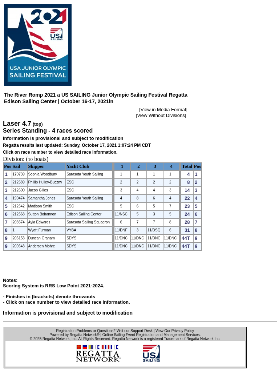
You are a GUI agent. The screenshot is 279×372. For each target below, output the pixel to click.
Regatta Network (56, 339)
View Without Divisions (161, 115)
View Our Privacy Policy (174, 331)
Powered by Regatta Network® (74, 335)
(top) (38, 124)
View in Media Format (163, 109)
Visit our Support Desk (135, 331)
